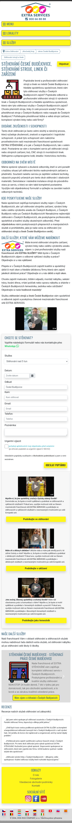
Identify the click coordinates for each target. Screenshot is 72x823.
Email (8, 403)
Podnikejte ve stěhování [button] (36, 519)
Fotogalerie (36, 778)
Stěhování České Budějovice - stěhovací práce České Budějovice (36, 656)
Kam (7, 392)
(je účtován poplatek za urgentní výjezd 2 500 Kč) (29, 449)
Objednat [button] (64, 64)
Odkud (8, 382)
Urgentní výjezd (13, 441)
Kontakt (36, 785)
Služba (8, 355)
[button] (36, 24)
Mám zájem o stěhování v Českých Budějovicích (36, 698)
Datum (8, 370)
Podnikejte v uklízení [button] (36, 568)
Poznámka (10, 425)
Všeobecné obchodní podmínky (36, 782)
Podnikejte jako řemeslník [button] (36, 620)
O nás (36, 775)
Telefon (8, 413)
